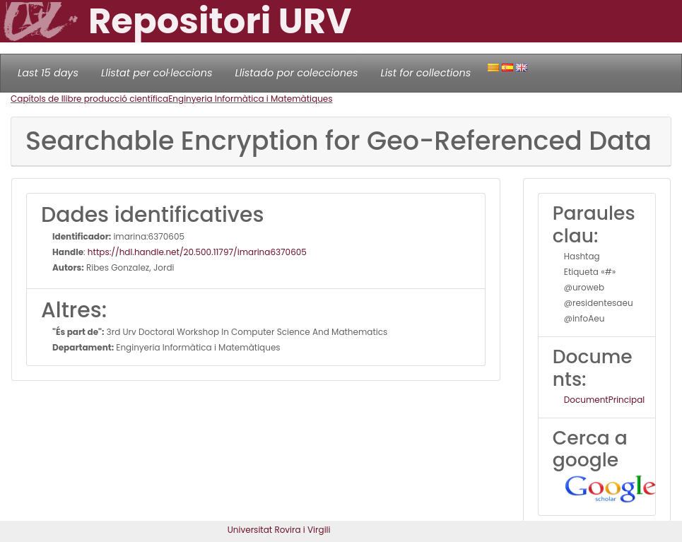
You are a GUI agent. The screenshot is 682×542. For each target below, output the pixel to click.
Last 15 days (48, 73)
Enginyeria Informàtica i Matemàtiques (250, 99)
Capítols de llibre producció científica (89, 99)
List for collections (425, 73)
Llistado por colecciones (296, 73)
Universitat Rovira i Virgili (279, 530)
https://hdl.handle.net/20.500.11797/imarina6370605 (197, 252)
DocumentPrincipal (604, 400)
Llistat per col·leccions (157, 73)
